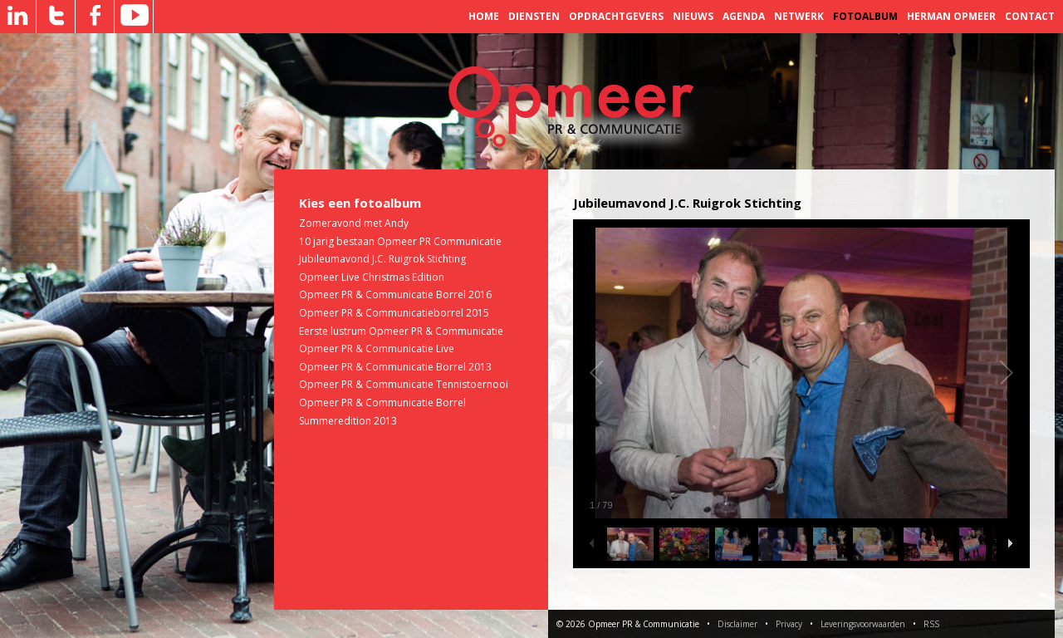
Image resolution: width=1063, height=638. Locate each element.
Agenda (744, 16)
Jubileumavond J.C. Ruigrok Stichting (382, 259)
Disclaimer (737, 624)
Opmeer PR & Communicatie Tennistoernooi (403, 384)
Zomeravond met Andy (354, 223)
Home (483, 16)
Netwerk (799, 16)
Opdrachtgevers (616, 16)
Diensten (534, 16)
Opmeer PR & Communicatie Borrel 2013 (395, 367)
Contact (1030, 16)
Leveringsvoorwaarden (863, 624)
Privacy (789, 624)
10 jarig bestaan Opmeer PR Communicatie (400, 241)
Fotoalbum (865, 16)
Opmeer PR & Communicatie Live (376, 348)
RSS (931, 624)
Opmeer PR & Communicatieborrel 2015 (394, 313)
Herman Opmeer (951, 16)
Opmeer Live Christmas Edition (371, 277)
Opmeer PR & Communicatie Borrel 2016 (395, 294)
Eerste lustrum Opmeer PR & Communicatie (401, 331)
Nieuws (693, 16)
